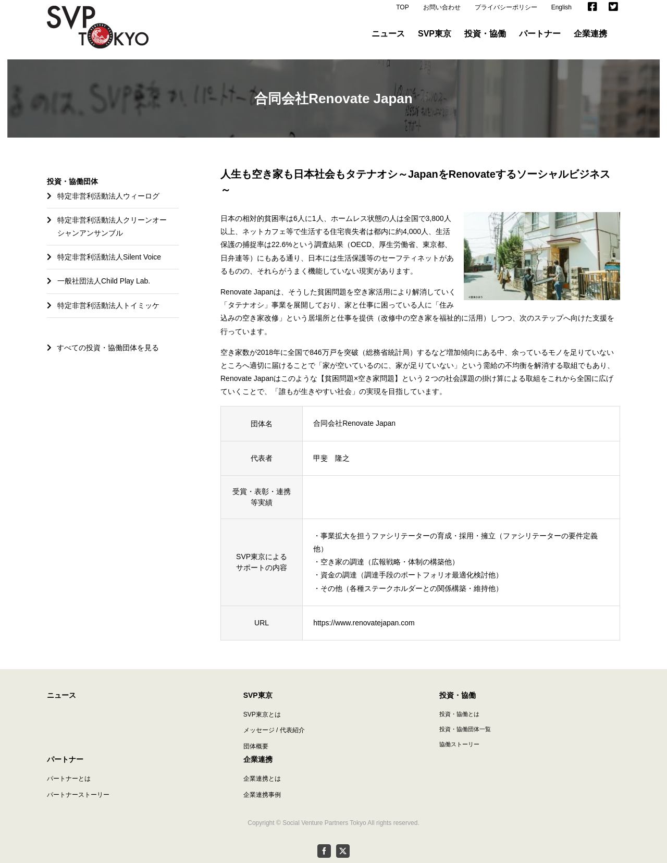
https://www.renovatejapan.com (364, 623)
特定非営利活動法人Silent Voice (109, 257)
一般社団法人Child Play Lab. (103, 281)
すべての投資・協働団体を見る (103, 347)
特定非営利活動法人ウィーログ (108, 196)
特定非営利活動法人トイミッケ (108, 305)
